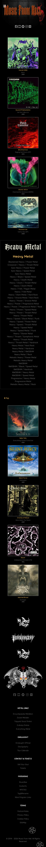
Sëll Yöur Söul (23, 764)
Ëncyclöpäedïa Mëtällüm (23, 714)
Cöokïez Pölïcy (23, 819)
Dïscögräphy (23, 747)
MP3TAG (23, 790)
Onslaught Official (23, 743)
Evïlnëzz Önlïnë (23, 725)
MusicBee (23, 782)
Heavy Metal (23, 256)
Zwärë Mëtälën (23, 718)
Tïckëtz (23, 768)
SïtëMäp (23, 823)
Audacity (23, 786)
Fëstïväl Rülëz (23, 811)
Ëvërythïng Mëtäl (23, 729)
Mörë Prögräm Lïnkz (23, 797)
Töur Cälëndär (23, 751)
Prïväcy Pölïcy (23, 815)
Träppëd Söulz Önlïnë (23, 721)
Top (6, 405)
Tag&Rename (23, 793)
